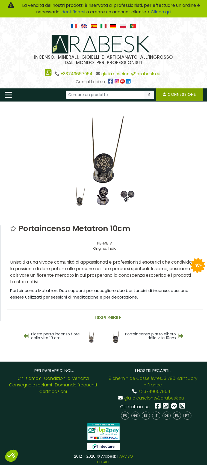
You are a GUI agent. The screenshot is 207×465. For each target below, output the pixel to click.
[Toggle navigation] (8, 95)
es (146, 414)
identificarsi (73, 12)
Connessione (179, 94)
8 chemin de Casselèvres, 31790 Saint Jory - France (153, 380)
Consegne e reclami (30, 384)
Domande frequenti (76, 384)
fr (125, 414)
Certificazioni (53, 390)
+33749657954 (76, 74)
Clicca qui (161, 12)
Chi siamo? (29, 377)
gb (135, 414)
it (156, 414)
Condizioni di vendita (66, 377)
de (166, 414)
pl (177, 414)
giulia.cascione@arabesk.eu (130, 74)
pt (187, 414)
